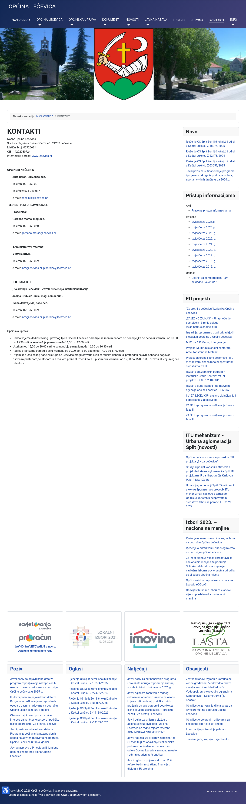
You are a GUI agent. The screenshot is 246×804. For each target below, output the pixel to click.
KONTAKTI (216, 20)
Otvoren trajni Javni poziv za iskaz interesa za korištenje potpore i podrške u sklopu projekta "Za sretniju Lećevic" (34, 719)
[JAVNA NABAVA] (147, 25)
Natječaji (137, 669)
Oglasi (76, 669)
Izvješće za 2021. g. (204, 244)
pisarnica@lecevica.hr (57, 268)
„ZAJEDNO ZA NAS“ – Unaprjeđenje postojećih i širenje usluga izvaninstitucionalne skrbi (208, 323)
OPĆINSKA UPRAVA (82, 19)
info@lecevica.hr (31, 268)
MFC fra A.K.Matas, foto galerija (206, 342)
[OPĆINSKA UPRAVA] (71, 25)
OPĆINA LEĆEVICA (50, 19)
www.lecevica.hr (42, 156)
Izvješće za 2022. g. (204, 238)
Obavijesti (197, 669)
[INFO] (232, 25)
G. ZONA (197, 20)
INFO (233, 19)
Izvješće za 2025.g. (203, 221)
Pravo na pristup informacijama (211, 210)
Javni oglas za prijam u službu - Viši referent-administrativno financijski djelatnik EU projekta (149, 764)
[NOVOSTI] (128, 25)
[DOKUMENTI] (104, 25)
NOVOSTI (132, 19)
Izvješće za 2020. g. (204, 249)
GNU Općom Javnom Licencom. (81, 794)
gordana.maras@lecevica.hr (38, 233)
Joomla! (14, 794)
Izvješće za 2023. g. (204, 233)
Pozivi (17, 669)
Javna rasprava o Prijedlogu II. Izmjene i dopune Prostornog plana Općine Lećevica (34, 752)
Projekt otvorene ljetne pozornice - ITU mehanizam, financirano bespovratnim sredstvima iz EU (210, 362)
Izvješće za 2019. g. (204, 255)
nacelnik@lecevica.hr (34, 198)
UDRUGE (179, 20)
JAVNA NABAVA (156, 19)
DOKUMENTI (110, 19)
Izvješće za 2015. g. (204, 266)
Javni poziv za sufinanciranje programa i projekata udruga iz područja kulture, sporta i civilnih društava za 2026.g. (151, 683)
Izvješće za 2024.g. (203, 227)
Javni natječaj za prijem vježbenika (207, 739)
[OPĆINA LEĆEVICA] (39, 25)
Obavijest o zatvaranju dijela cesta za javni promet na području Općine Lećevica (209, 710)
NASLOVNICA (21, 20)
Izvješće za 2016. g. (204, 261)
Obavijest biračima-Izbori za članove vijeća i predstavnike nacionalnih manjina (208, 594)
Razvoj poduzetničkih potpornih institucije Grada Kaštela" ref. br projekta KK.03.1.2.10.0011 (205, 376)
